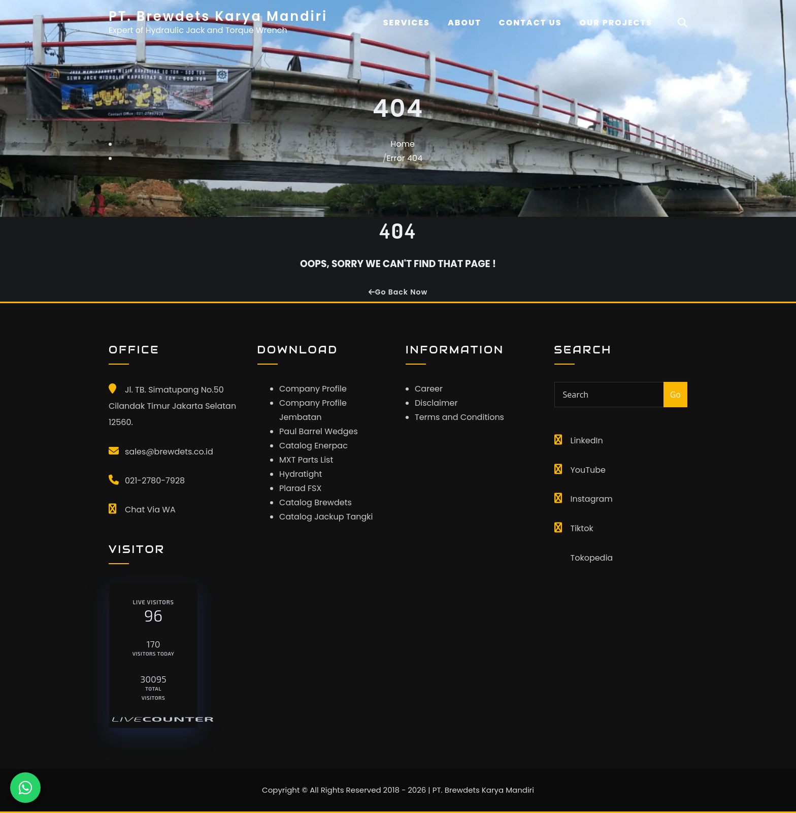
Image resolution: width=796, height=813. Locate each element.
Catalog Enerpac (313, 445)
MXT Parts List (306, 460)
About (464, 22)
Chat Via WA (150, 509)
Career (429, 389)
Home (402, 144)
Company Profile (313, 389)
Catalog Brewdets (315, 502)
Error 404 (404, 158)
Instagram (592, 499)
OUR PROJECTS (616, 22)
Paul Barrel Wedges (318, 431)
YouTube (588, 470)
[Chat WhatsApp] (25, 787)
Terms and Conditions (459, 417)
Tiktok (582, 528)
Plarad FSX (300, 488)
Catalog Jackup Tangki (326, 517)
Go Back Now (398, 292)
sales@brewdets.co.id (169, 452)
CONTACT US (530, 22)
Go (675, 394)
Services (406, 22)
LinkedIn (587, 440)
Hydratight (300, 474)
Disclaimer (436, 403)
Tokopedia (592, 558)
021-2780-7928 (155, 480)
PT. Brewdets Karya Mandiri (218, 16)
